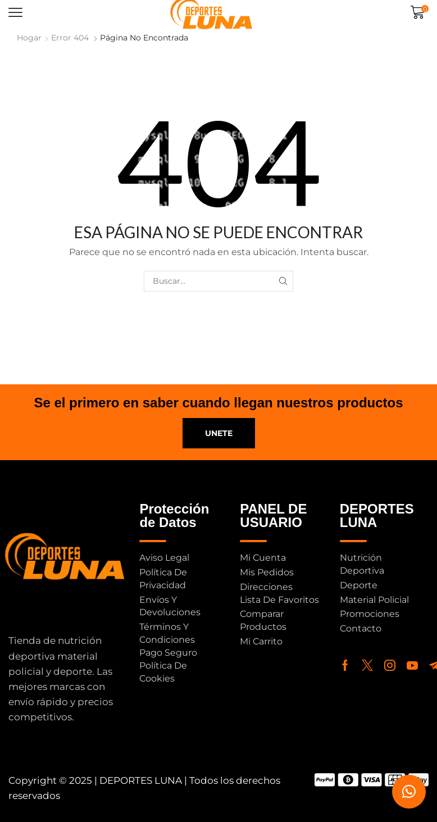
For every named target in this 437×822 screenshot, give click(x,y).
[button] (15, 13)
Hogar (29, 38)
